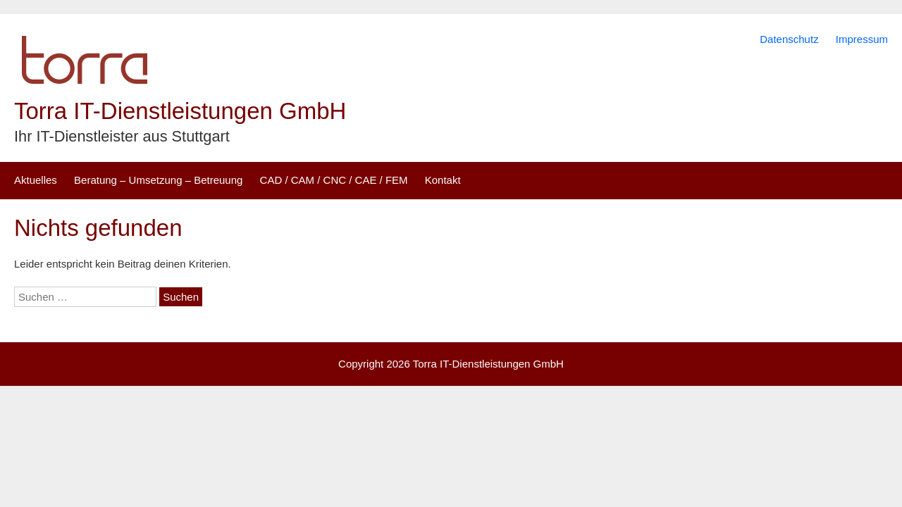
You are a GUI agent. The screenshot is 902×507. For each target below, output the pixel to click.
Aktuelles (35, 180)
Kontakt (443, 180)
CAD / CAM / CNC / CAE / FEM (334, 180)
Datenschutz (789, 39)
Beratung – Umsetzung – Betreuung (158, 180)
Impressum (862, 39)
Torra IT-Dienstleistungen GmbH (180, 111)
